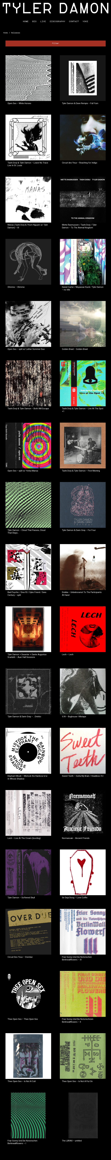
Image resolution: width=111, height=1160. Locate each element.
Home (26, 21)
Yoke (85, 21)
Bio (34, 21)
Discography (57, 21)
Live (43, 21)
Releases (15, 33)
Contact (74, 21)
